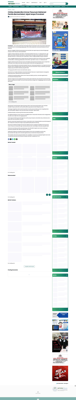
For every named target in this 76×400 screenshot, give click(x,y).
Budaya (10, 6)
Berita (28, 2)
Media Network (34, 2)
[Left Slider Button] (47, 195)
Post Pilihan (24, 4)
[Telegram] (13, 139)
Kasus (38, 6)
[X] (11, 139)
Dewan (27, 6)
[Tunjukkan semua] (66, 79)
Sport (45, 2)
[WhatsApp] (15, 139)
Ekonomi (63, 6)
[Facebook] (9, 139)
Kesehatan (46, 6)
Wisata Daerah (57, 6)
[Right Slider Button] (67, 7)
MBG (41, 6)
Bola (41, 2)
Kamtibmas (33, 6)
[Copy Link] (17, 139)
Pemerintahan (16, 6)
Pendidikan (22, 6)
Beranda (23, 2)
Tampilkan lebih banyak (29, 266)
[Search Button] (67, 4)
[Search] (58, 4)
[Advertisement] (38, 392)
